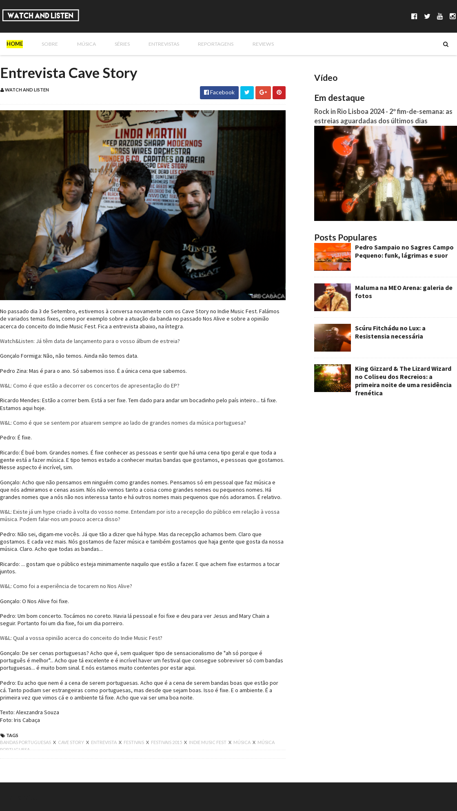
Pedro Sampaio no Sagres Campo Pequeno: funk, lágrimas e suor (404, 251)
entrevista (104, 742)
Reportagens (200, 43)
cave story (71, 742)
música (242, 742)
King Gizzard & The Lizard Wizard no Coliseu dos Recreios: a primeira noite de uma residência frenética (403, 380)
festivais (134, 742)
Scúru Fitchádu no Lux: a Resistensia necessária (390, 332)
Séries (110, 43)
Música (77, 43)
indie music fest (208, 742)
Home (15, 43)
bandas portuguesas (26, 742)
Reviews (245, 43)
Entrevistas (150, 43)
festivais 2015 (167, 742)
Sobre (45, 43)
